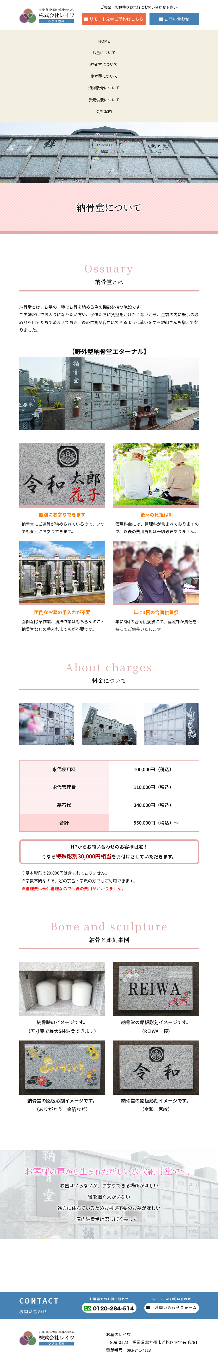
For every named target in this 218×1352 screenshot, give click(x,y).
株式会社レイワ (115, 1344)
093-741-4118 (140, 1284)
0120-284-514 (152, 1291)
